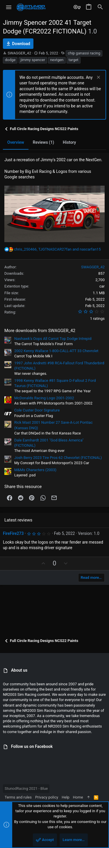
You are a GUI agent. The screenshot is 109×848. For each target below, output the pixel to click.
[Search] (100, 7)
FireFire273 (13, 533)
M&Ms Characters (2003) (35, 470)
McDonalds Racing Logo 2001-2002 (44, 398)
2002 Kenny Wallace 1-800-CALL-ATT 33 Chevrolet (56, 351)
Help (65, 797)
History (69, 142)
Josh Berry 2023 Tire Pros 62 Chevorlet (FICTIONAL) (58, 457)
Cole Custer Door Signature (37, 410)
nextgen (56, 60)
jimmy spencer (33, 60)
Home (78, 797)
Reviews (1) (43, 142)
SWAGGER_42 (19, 53)
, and (57, 249)
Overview (15, 142)
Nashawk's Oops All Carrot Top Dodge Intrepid (53, 338)
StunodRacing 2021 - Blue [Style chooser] (26, 788)
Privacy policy (46, 797)
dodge (10, 60)
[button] (9, 7)
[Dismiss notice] (97, 78)
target (73, 60)
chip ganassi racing (84, 53)
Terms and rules (18, 797)
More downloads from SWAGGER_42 (39, 330)
